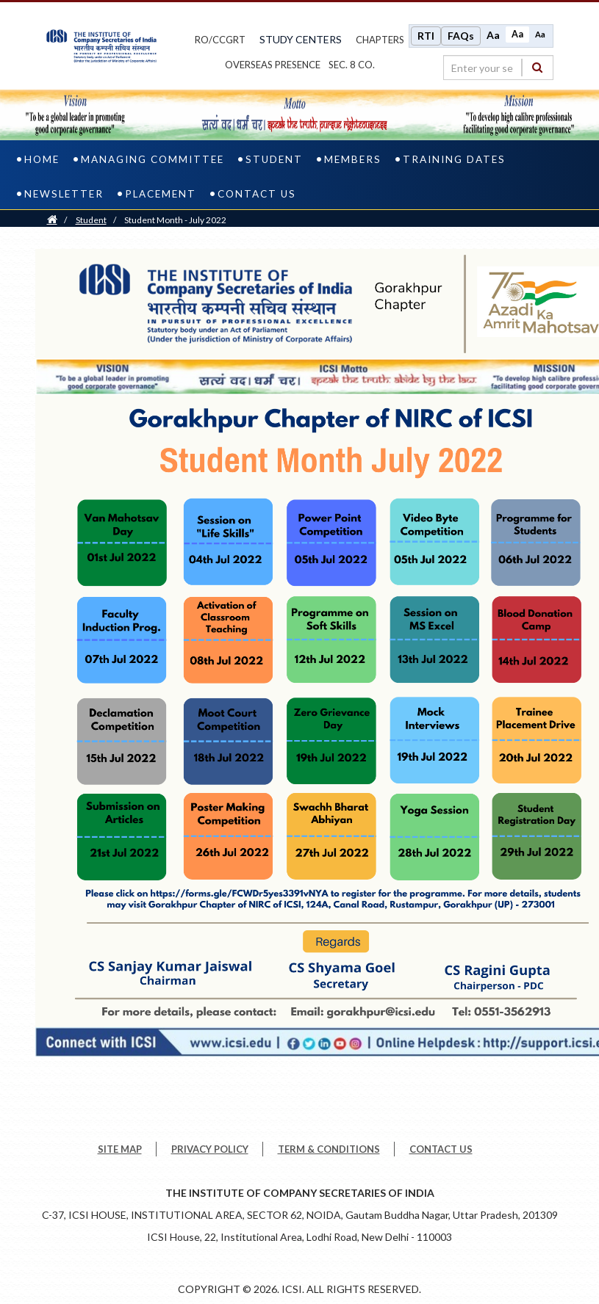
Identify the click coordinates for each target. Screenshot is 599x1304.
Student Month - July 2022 (175, 219)
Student (91, 219)
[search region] (498, 67)
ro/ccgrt (220, 40)
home (42, 159)
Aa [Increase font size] (493, 35)
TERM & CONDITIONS (329, 1149)
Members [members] (352, 159)
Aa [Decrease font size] (540, 34)
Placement (160, 194)
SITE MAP (120, 1149)
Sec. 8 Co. (352, 64)
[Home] (52, 220)
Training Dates (454, 159)
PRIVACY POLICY (209, 1149)
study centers (300, 39)
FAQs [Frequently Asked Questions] (461, 35)
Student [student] (274, 159)
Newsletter (64, 194)
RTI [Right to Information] (425, 35)
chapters (380, 40)
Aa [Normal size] (517, 34)
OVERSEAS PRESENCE (272, 64)
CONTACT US (441, 1149)
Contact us (257, 194)
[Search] (537, 67)
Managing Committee (152, 159)
